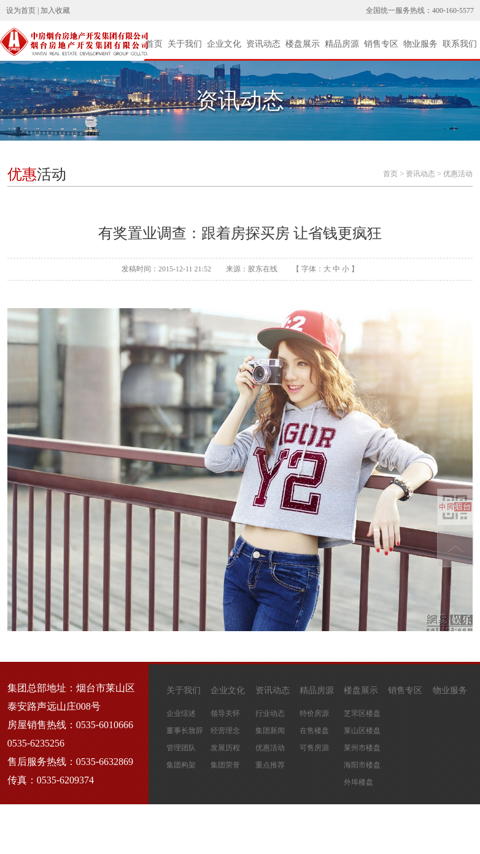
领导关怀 (225, 713)
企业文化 (224, 44)
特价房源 (314, 713)
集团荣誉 (225, 765)
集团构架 (181, 765)
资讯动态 (263, 44)
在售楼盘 (314, 730)
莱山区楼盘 (362, 730)
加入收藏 (55, 10)
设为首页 (21, 10)
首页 (154, 44)
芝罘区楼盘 (362, 713)
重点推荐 (270, 765)
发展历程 (225, 747)
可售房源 (314, 747)
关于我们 (185, 44)
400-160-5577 (453, 10)
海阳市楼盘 (362, 765)
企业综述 (181, 713)
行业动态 (270, 713)
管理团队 (181, 747)
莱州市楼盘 (362, 747)
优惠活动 (458, 173)
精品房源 (342, 44)
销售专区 (381, 44)
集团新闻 (270, 730)
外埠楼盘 (358, 782)
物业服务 (420, 44)
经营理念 (225, 730)
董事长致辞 (184, 730)
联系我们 (460, 44)
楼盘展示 (302, 44)
